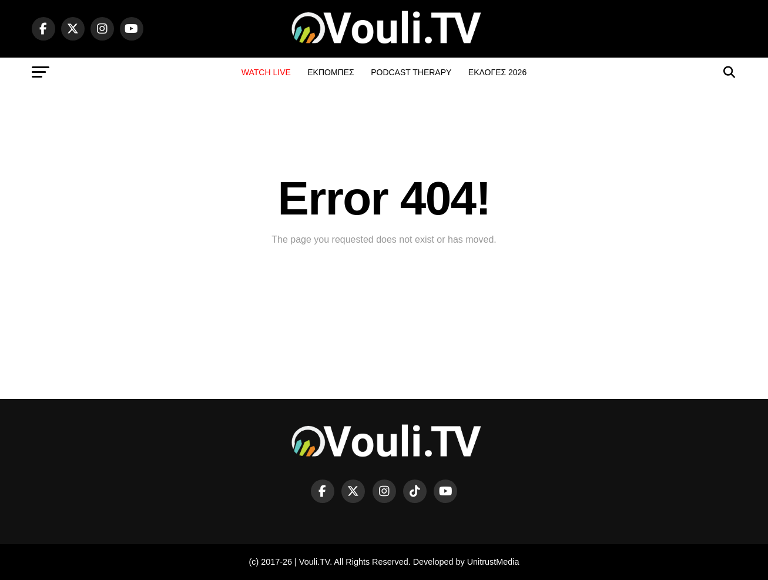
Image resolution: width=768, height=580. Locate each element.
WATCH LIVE (266, 72)
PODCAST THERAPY (411, 72)
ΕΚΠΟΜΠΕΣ (330, 72)
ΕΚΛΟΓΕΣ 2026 (497, 72)
